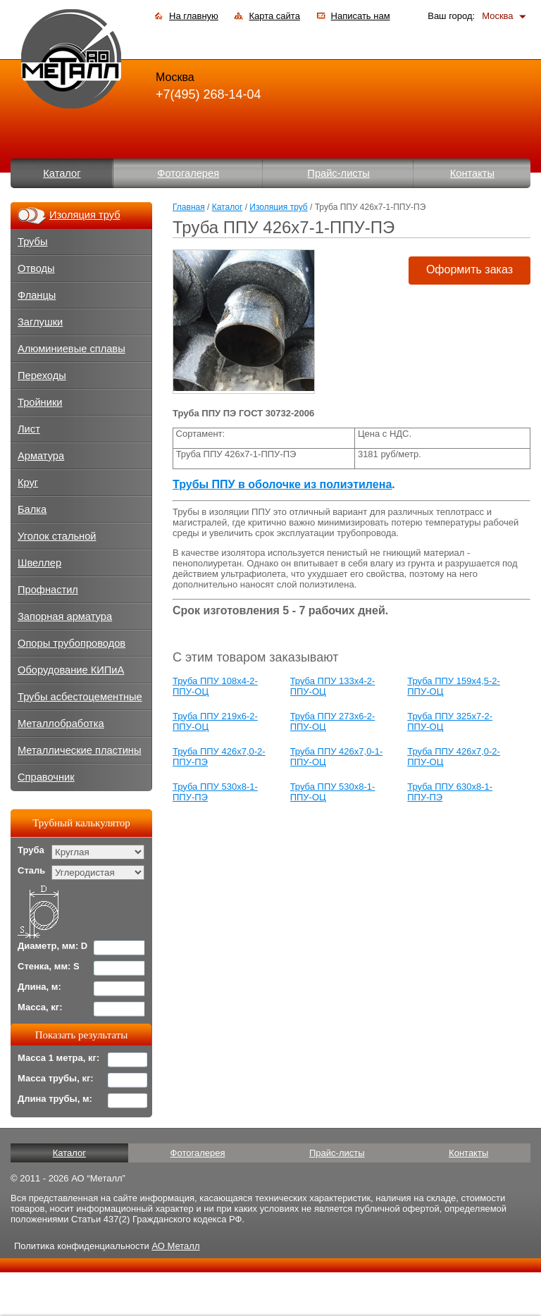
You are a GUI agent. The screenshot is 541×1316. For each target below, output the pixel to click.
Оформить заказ (469, 269)
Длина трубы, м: (55, 1098)
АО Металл (175, 1246)
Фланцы (37, 295)
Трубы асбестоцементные (80, 696)
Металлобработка (61, 723)
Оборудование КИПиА (71, 670)
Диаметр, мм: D (52, 946)
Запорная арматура (65, 616)
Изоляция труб (278, 207)
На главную (193, 16)
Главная (189, 207)
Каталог (61, 173)
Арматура (41, 455)
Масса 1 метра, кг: (58, 1058)
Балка (32, 509)
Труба (31, 850)
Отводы (36, 268)
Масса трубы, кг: (56, 1078)
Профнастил (48, 589)
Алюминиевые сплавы (71, 348)
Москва (497, 16)
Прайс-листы (338, 173)
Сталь (31, 870)
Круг (28, 482)
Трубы (33, 241)
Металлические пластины (79, 750)
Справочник (46, 777)
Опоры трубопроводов (71, 643)
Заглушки (40, 322)
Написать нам (360, 16)
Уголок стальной (57, 536)
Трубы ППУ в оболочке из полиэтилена (282, 484)
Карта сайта (274, 16)
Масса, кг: (40, 1007)
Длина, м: (39, 986)
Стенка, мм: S (49, 966)
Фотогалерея (188, 173)
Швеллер (39, 563)
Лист (29, 429)
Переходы (42, 375)
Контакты (472, 173)
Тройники (40, 402)
